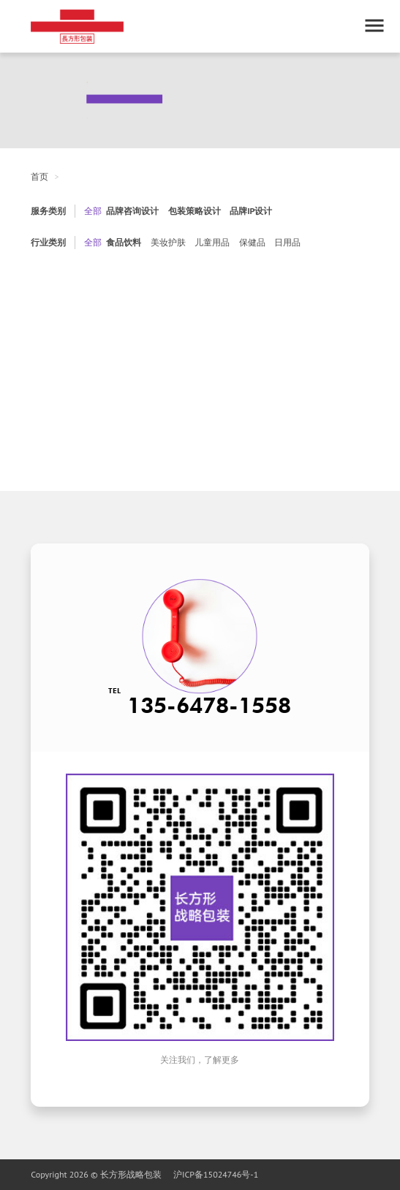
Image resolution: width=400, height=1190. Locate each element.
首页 (39, 176)
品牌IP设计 (251, 210)
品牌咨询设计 (132, 210)
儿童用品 (212, 242)
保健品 (252, 242)
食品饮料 (123, 242)
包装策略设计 (194, 210)
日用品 (287, 242)
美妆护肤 (168, 242)
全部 (93, 210)
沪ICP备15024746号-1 (215, 1174)
